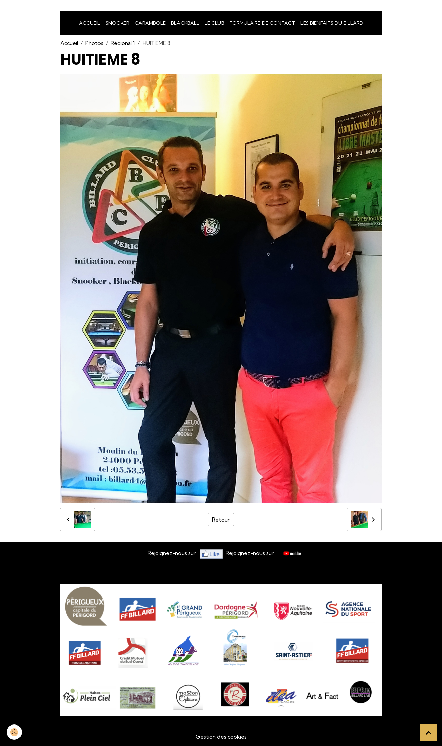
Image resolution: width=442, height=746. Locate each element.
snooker (117, 23)
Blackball (185, 23)
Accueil (89, 23)
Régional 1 (123, 43)
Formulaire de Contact (262, 23)
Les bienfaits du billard (331, 23)
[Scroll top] (428, 732)
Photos (94, 43)
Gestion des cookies (221, 736)
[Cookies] (14, 732)
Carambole (150, 23)
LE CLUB (214, 23)
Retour (221, 519)
